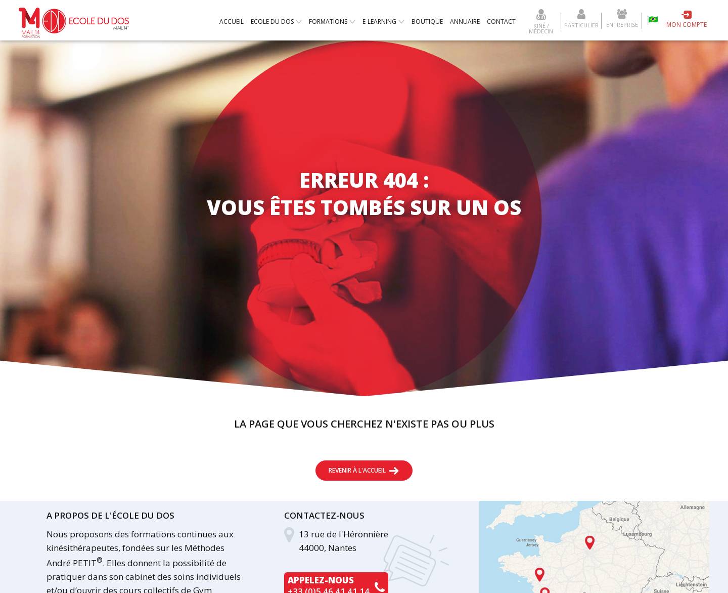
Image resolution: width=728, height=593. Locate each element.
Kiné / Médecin (541, 28)
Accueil (231, 21)
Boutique (427, 21)
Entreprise (622, 24)
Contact (501, 21)
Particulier (581, 24)
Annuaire (465, 21)
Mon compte (686, 24)
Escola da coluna (652, 20)
